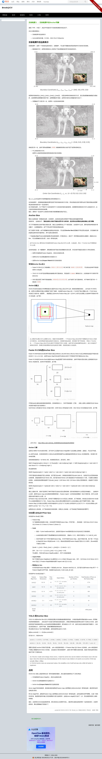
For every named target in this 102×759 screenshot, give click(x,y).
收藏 (93, 710)
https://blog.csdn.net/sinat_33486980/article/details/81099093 (56, 443)
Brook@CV (7, 8)
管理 (47, 15)
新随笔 (22, 15)
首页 (13, 15)
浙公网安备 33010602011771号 (42, 757)
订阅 (39, 15)
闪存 (33, 1)
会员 (12, 1)
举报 (97, 710)
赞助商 (39, 1)
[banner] (5, 1)
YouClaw (46, 2)
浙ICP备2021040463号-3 (61, 757)
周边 (18, 1)
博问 (28, 1)
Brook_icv (75, 710)
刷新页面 (91, 725)
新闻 (23, 1)
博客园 (4, 15)
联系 (31, 15)
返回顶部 (97, 725)
